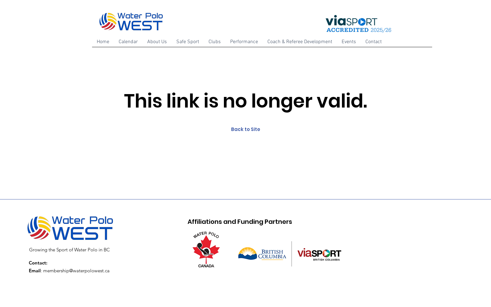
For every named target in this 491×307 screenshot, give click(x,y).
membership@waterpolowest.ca (76, 271)
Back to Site (245, 129)
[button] (157, 44)
